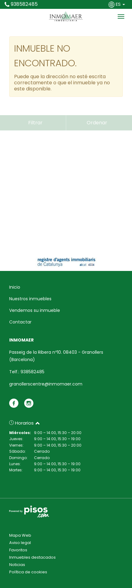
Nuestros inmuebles (30, 299)
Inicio (14, 287)
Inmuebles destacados (32, 557)
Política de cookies (28, 572)
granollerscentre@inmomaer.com (45, 384)
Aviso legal (20, 543)
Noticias (17, 565)
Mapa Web (20, 535)
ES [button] (117, 4)
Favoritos (18, 550)
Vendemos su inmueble (34, 310)
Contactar (20, 322)
